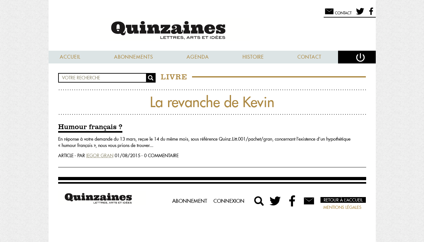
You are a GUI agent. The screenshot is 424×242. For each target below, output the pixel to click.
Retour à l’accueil (343, 199)
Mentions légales (342, 207)
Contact (309, 57)
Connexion (228, 201)
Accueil (70, 57)
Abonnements (133, 57)
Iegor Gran (99, 155)
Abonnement (189, 201)
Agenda (198, 57)
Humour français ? (90, 127)
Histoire (253, 57)
